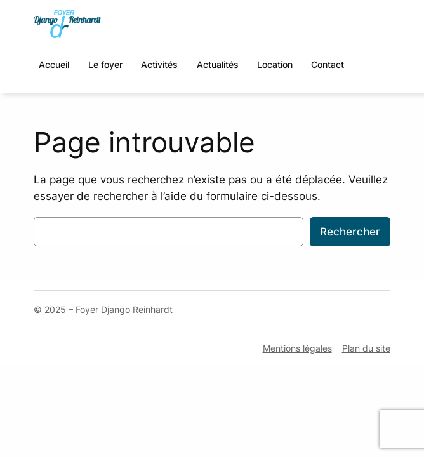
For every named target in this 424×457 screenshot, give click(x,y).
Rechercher (350, 231)
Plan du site (366, 348)
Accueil (54, 64)
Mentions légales (297, 348)
